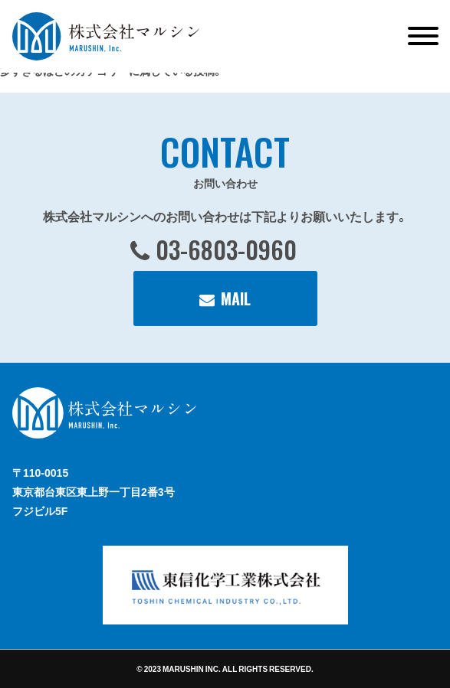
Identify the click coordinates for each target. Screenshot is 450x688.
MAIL (236, 298)
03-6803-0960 (226, 249)
